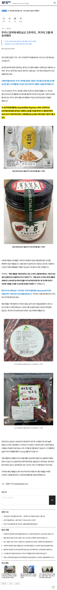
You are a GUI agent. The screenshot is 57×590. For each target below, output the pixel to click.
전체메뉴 (54, 3)
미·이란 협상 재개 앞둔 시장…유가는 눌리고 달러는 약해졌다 (20, 11)
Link (9, 18)
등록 (52, 500)
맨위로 (53, 587)
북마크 (4, 18)
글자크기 (21, 18)
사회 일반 (8, 28)
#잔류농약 (4, 583)
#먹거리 (17, 583)
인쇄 (15, 18)
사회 (2, 28)
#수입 (11, 583)
